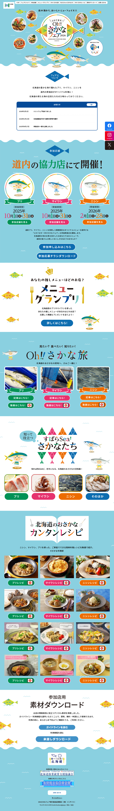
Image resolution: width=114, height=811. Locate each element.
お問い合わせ (102, 2)
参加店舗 (33, 2)
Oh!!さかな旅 (55, 2)
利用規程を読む (57, 732)
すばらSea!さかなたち (66, 2)
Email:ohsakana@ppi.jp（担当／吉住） (63, 805)
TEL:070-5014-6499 (45, 805)
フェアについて (25, 2)
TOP (17, 2)
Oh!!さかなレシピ (80, 2)
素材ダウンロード (92, 2)
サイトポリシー (57, 798)
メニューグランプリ (43, 2)
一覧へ (91, 104)
